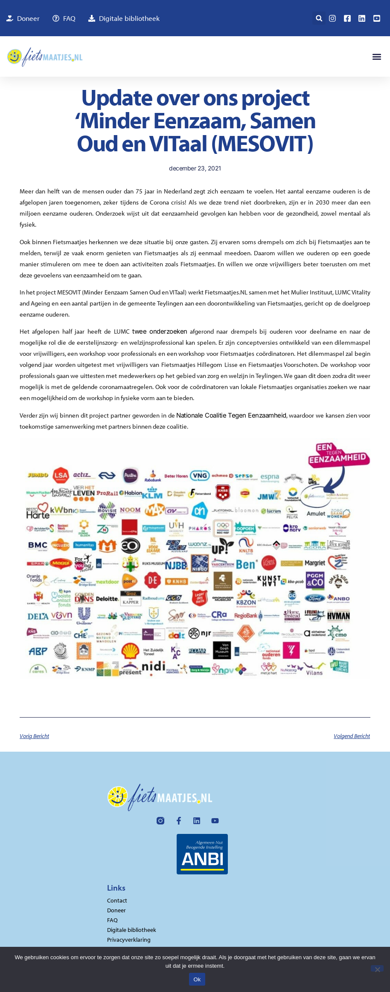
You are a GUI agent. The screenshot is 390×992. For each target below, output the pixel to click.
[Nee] (377, 968)
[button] (319, 18)
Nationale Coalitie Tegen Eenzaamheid (231, 415)
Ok (197, 979)
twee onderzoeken (159, 331)
